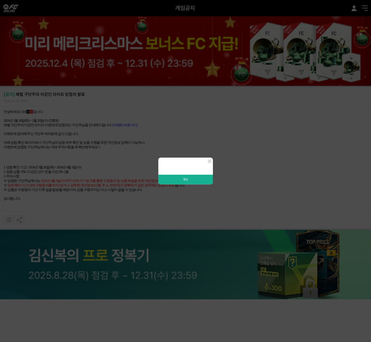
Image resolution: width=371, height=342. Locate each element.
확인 (185, 179)
